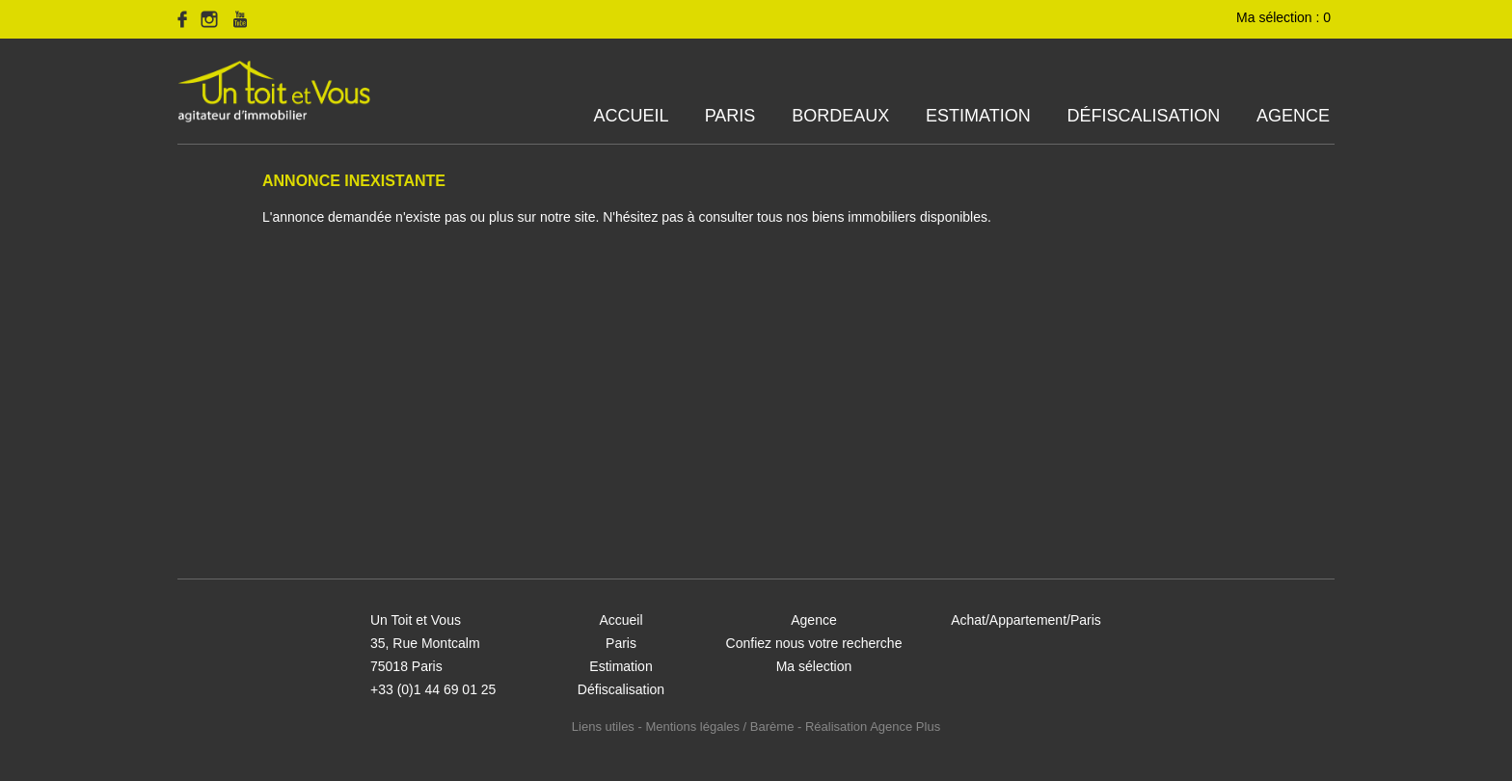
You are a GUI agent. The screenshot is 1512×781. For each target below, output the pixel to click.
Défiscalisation (1143, 115)
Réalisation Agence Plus (872, 726)
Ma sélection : (1285, 17)
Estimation (978, 115)
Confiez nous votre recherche (814, 643)
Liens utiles (603, 726)
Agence (1293, 115)
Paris (730, 115)
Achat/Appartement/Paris (1026, 620)
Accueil (631, 115)
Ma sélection (814, 666)
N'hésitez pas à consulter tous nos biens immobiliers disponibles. (797, 217)
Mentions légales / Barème (719, 726)
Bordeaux (840, 115)
